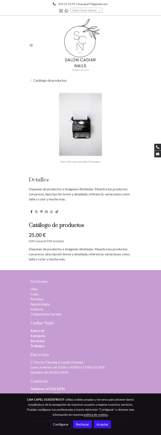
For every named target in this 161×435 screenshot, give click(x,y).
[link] (80, 45)
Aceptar (102, 424)
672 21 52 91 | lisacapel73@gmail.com (82, 4)
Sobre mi (37, 331)
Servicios (37, 341)
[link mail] (157, 154)
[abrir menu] (31, 45)
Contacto (37, 336)
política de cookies (96, 414)
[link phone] (157, 147)
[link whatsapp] (66, 11)
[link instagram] (61, 11)
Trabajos (37, 346)
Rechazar (82, 424)
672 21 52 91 (55, 389)
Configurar (61, 424)
